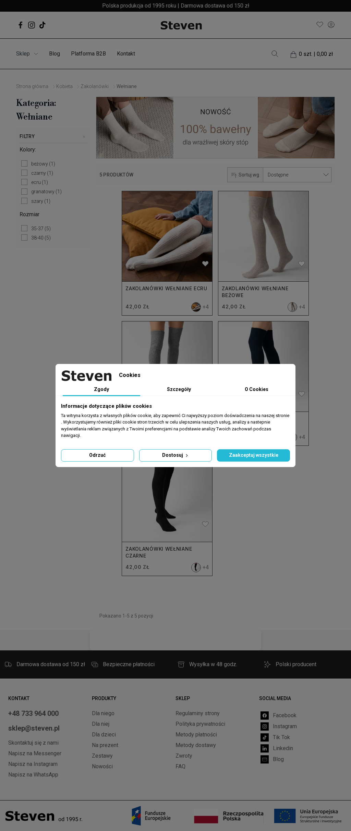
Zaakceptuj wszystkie (253, 455)
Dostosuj (175, 455)
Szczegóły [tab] (179, 389)
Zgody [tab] (101, 389)
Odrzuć (97, 455)
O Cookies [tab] (256, 389)
